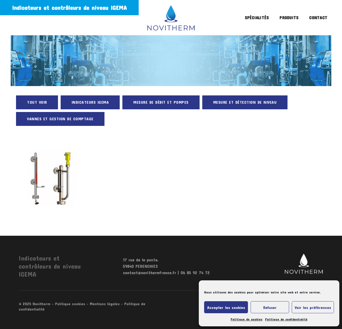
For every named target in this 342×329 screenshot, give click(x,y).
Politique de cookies (246, 319)
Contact (318, 17)
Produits (288, 17)
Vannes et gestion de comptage (60, 118)
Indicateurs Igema (90, 102)
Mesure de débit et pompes (161, 102)
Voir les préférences (313, 307)
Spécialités (257, 17)
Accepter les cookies (226, 307)
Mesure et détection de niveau (245, 102)
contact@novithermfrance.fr (149, 272)
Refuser (270, 307)
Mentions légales (105, 303)
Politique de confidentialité (286, 319)
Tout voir (37, 102)
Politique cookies (70, 303)
